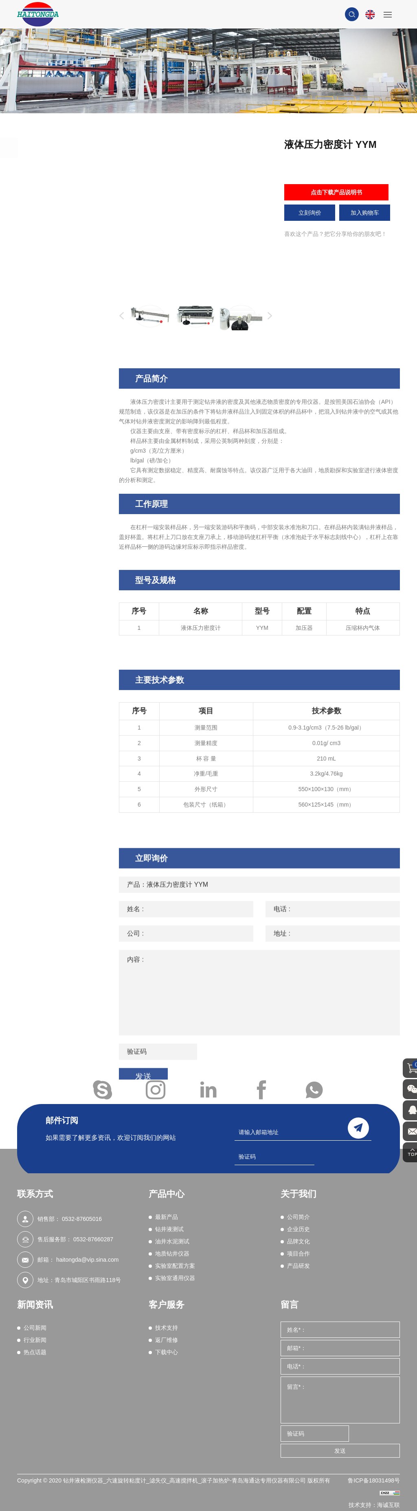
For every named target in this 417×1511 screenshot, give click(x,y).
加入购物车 (365, 212)
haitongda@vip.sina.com (87, 1259)
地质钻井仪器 (57, 323)
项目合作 (298, 1253)
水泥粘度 (53, 277)
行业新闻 (35, 1340)
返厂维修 (166, 1340)
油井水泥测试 (57, 214)
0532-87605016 (82, 1219)
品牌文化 (298, 1241)
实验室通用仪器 (60, 369)
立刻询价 (309, 212)
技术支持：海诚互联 (374, 1505)
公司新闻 (35, 1327)
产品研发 (298, 1265)
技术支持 (166, 1327)
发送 (340, 1450)
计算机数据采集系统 (67, 245)
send (358, 1127)
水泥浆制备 (56, 287)
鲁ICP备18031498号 (374, 1480)
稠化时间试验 (59, 298)
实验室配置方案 (60, 346)
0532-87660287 (93, 1239)
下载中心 (166, 1352)
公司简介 (298, 1217)
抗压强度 (53, 235)
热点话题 (35, 1352)
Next (268, 316)
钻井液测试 (53, 191)
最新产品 (49, 168)
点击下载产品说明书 (336, 192)
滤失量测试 (56, 256)
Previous (120, 316)
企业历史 (298, 1229)
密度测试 (53, 266)
